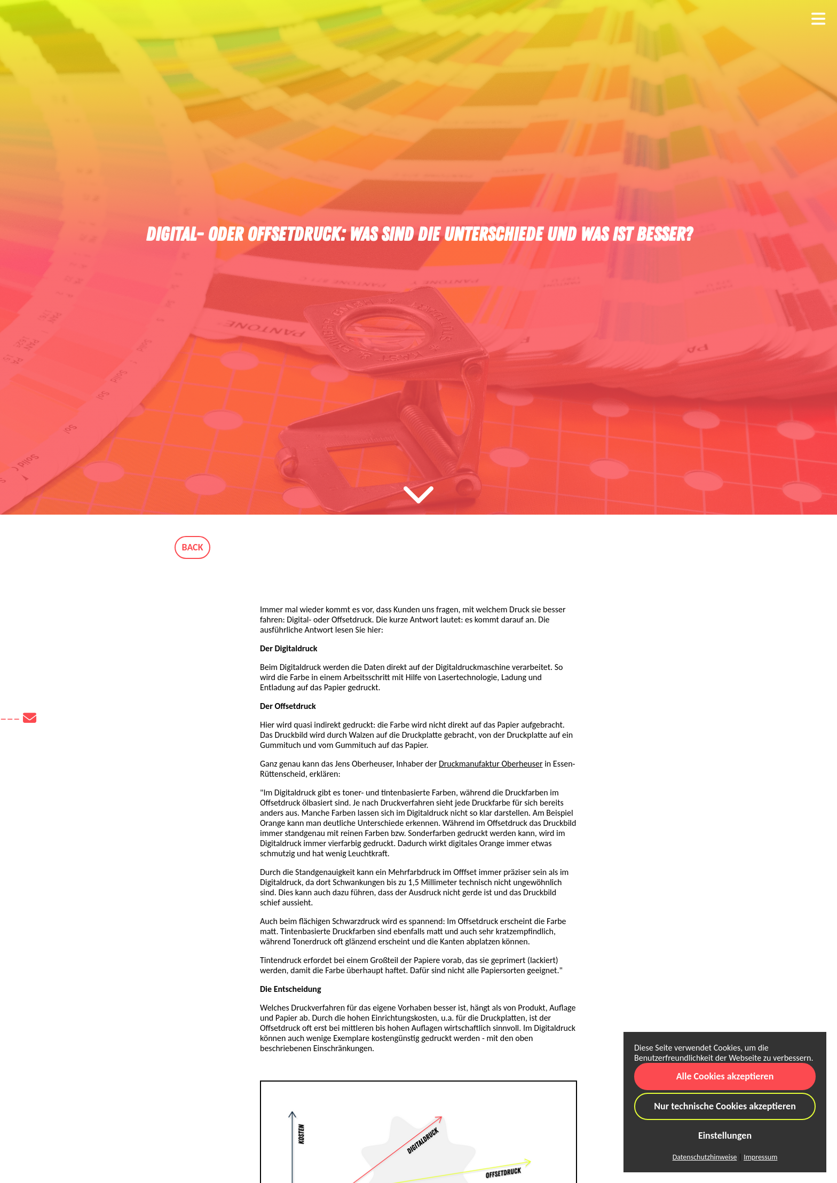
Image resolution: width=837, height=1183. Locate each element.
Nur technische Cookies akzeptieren (725, 1106)
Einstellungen (725, 1135)
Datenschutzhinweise (705, 1157)
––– (18, 718)
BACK (192, 547)
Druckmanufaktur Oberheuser (491, 764)
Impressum (760, 1157)
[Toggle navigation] (818, 19)
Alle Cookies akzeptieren (725, 1076)
